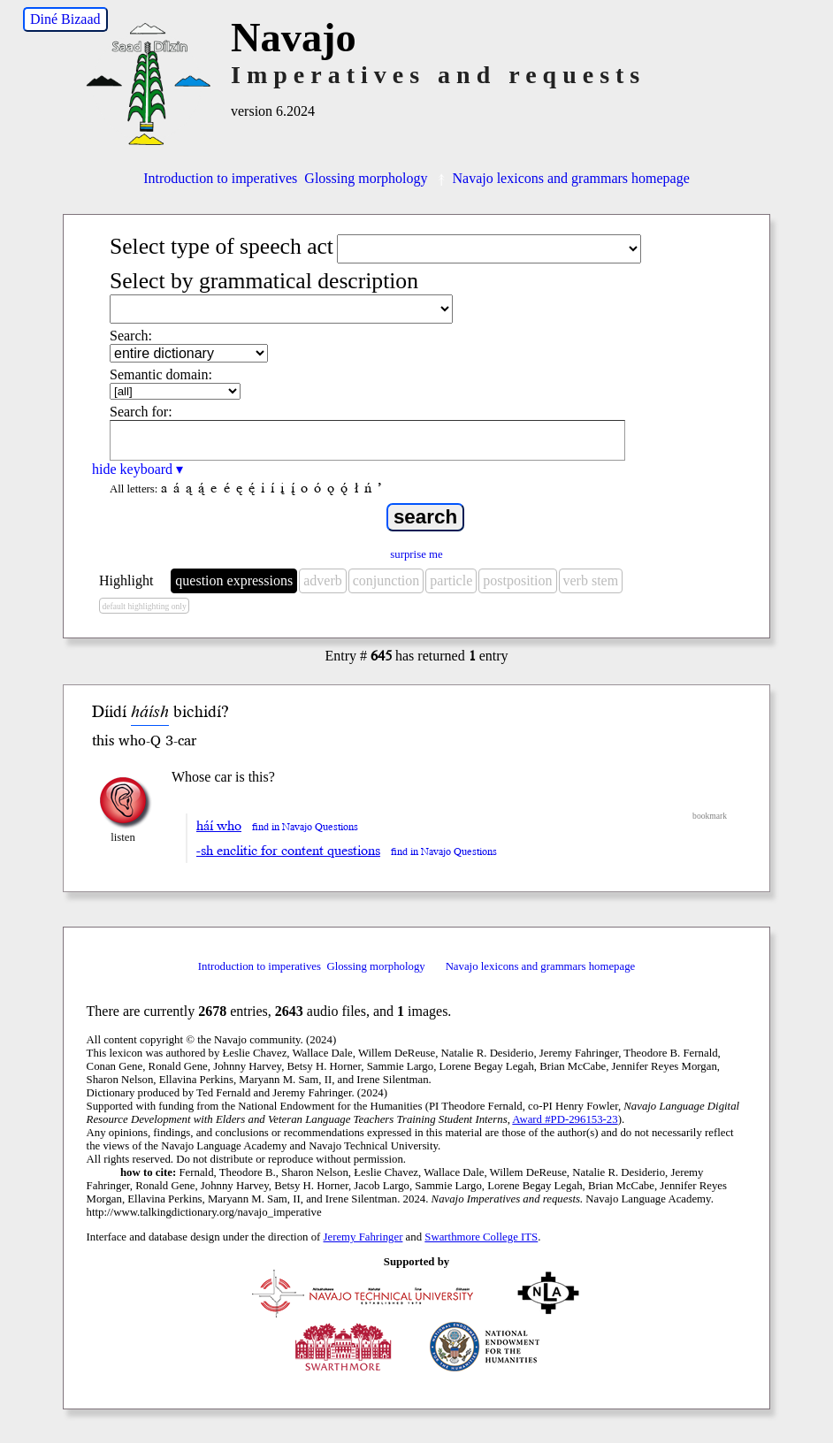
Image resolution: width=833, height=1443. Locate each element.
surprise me (416, 554)
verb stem (591, 580)
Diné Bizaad (65, 19)
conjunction (386, 580)
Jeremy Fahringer (363, 1237)
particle (451, 580)
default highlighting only (144, 606)
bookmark (709, 816)
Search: (131, 335)
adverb (322, 580)
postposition (517, 580)
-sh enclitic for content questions (288, 850)
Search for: (141, 411)
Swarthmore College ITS (481, 1237)
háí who (218, 825)
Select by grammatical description (264, 281)
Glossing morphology (365, 178)
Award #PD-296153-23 (564, 1119)
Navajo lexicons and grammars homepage (561, 178)
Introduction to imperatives (220, 178)
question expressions (234, 580)
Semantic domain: (161, 374)
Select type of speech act (221, 246)
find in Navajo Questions (305, 827)
